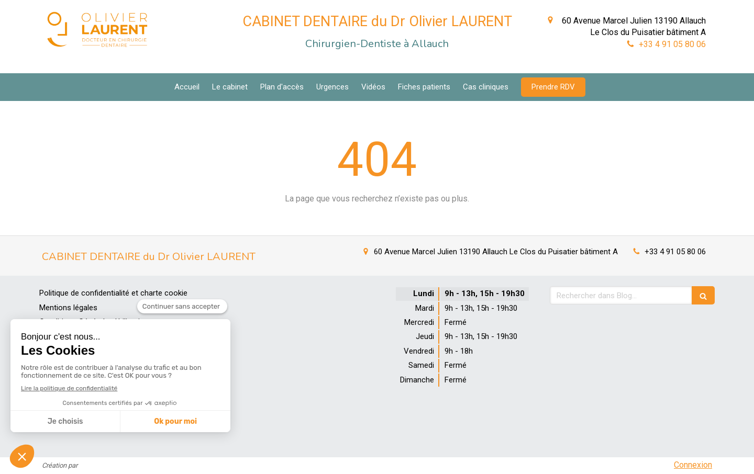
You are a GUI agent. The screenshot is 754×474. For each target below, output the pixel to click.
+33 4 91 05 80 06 (672, 44)
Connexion (693, 465)
